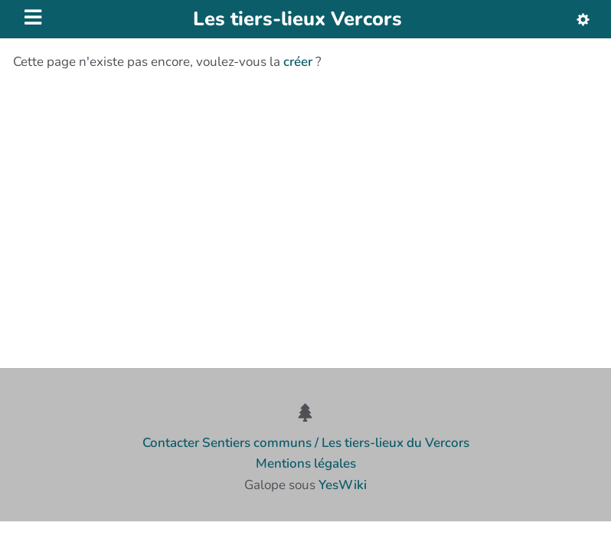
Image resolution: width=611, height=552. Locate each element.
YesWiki (343, 485)
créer (297, 62)
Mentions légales (306, 463)
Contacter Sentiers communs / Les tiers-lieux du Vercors (305, 443)
